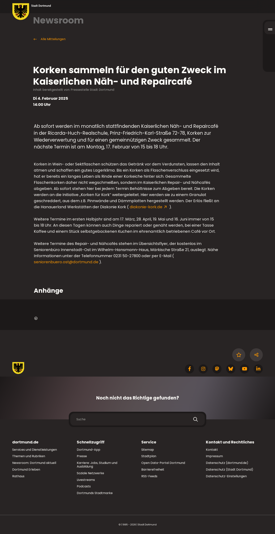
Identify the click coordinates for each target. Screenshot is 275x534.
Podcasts (84, 486)
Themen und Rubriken (28, 456)
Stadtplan (148, 456)
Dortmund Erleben (26, 469)
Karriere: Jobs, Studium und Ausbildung (97, 465)
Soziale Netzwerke (90, 473)
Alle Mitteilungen (49, 39)
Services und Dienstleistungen (34, 449)
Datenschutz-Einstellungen (226, 476)
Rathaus (18, 476)
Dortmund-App (88, 449)
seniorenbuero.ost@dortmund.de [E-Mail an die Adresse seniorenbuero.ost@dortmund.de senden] (66, 262)
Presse (82, 456)
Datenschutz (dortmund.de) (227, 463)
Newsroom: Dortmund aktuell (34, 463)
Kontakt (212, 449)
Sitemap (147, 449)
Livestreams (86, 480)
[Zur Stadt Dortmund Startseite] (31, 11)
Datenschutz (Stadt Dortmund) (229, 469)
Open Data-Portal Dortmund (163, 463)
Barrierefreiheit (152, 469)
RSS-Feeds (149, 476)
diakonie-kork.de (146, 207)
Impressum (214, 456)
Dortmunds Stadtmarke (95, 493)
